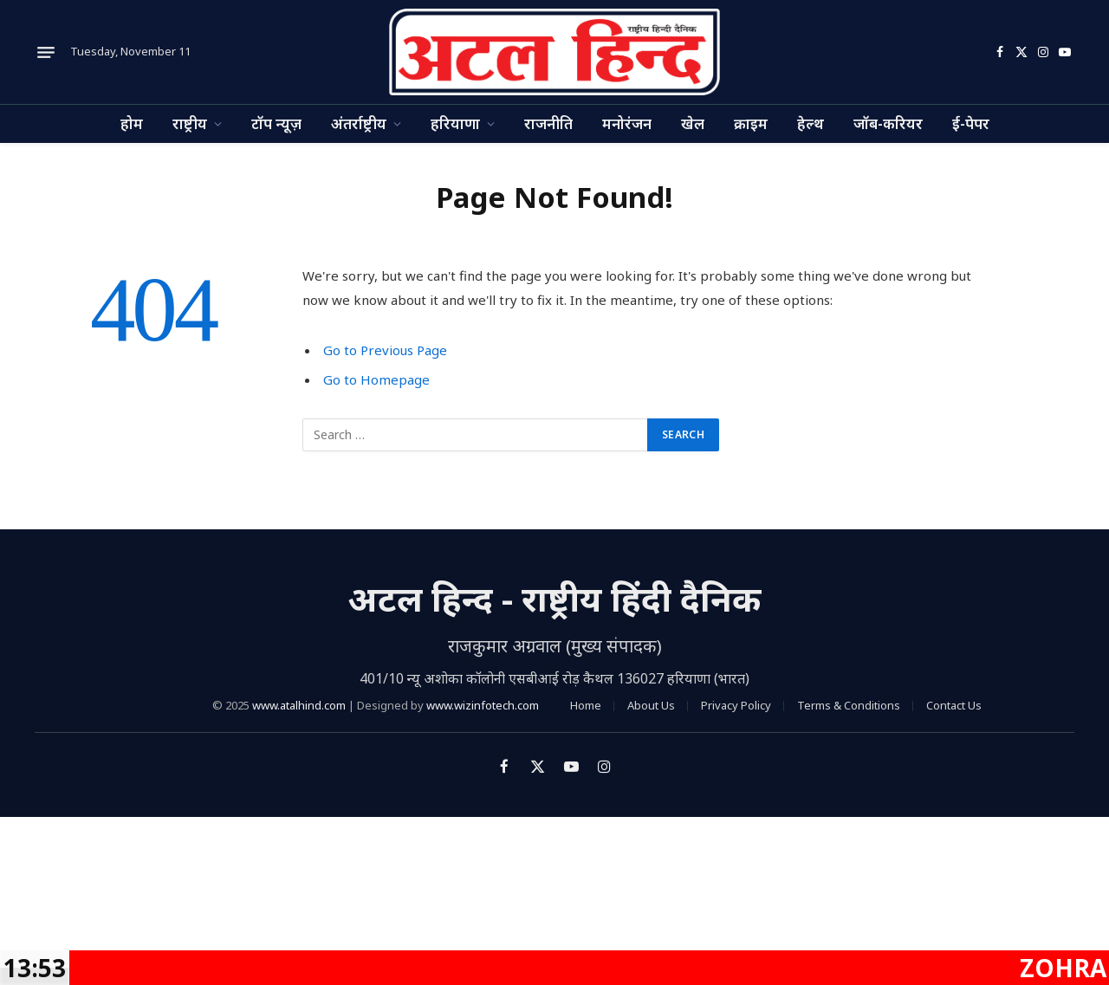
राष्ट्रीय (189, 123)
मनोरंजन (627, 123)
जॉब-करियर (888, 123)
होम (131, 123)
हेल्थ (810, 123)
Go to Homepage (376, 379)
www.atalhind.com (299, 705)
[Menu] (46, 52)
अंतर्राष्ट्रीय (358, 123)
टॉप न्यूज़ (276, 123)
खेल (692, 123)
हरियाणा (455, 123)
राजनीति (548, 123)
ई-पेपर (970, 123)
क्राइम (751, 123)
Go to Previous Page (385, 350)
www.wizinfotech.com (482, 705)
